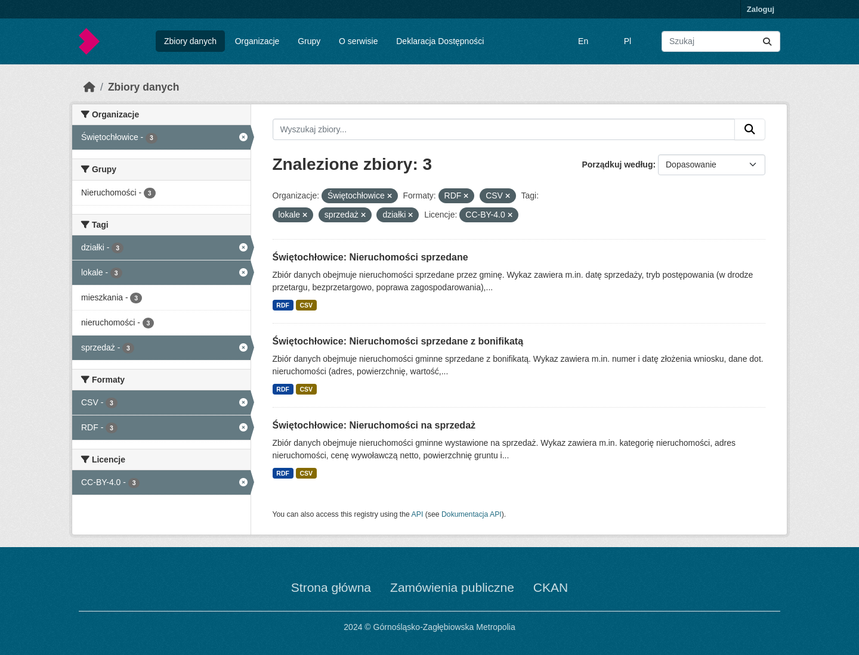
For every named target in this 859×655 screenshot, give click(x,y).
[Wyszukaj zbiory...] (721, 41)
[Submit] (767, 41)
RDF (282, 305)
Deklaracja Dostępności (440, 41)
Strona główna (331, 587)
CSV (306, 305)
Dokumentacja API (471, 514)
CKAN (550, 587)
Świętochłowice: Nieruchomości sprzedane (370, 257)
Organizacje (257, 41)
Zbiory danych (190, 41)
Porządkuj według (617, 164)
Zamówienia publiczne (452, 587)
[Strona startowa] (89, 87)
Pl (627, 41)
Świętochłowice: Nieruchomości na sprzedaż (374, 425)
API (418, 514)
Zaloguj (760, 9)
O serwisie (358, 41)
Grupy (309, 41)
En (583, 41)
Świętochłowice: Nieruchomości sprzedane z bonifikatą (398, 341)
